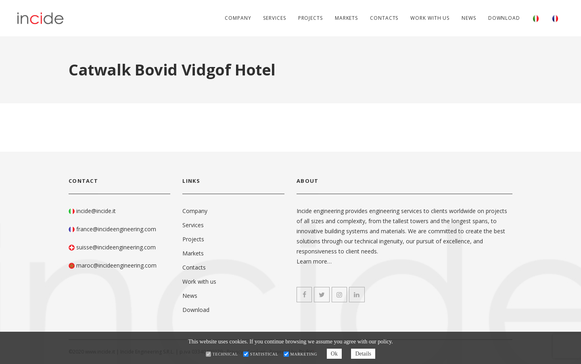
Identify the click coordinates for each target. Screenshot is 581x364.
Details (363, 354)
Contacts (384, 18)
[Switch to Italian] (535, 18)
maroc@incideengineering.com (116, 265)
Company (238, 18)
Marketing (304, 354)
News (469, 18)
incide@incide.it (96, 211)
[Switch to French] (555, 18)
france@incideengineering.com (116, 229)
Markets (346, 18)
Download (504, 18)
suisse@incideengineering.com (116, 247)
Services (274, 18)
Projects (310, 18)
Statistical (264, 354)
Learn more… (314, 261)
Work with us (429, 18)
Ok (334, 354)
